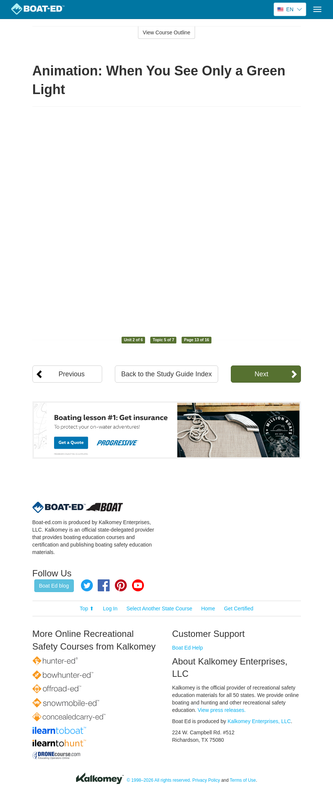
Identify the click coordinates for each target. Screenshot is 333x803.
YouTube (138, 585)
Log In (110, 608)
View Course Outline (166, 32)
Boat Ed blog (54, 586)
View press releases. (222, 710)
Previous (72, 374)
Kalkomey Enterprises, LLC (259, 721)
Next (261, 374)
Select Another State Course (159, 608)
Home (208, 608)
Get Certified (239, 608)
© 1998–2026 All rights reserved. (159, 780)
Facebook (104, 585)
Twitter (87, 585)
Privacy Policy (206, 780)
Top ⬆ (87, 608)
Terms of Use (243, 780)
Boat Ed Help (187, 648)
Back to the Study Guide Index (166, 374)
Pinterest (121, 585)
